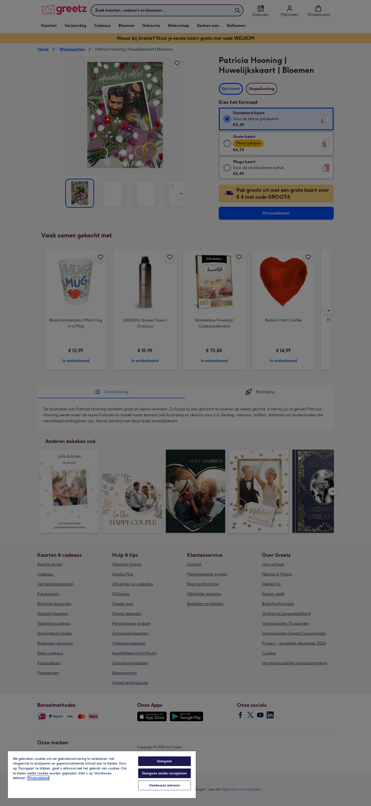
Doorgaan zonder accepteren (164, 773)
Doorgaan (164, 761)
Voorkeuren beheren (164, 785)
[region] (102, 774)
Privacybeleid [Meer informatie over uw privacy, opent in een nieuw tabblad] (38, 778)
